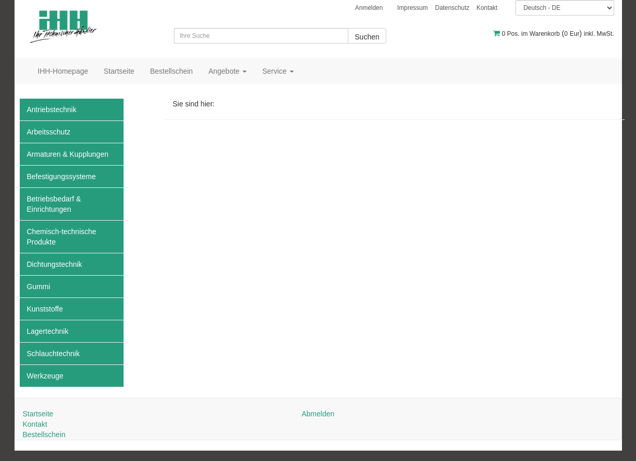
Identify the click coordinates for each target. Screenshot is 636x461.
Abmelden (318, 414)
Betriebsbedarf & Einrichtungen (54, 204)
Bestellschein (171, 71)
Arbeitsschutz (49, 132)
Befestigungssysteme (61, 176)
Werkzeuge (45, 376)
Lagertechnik (48, 331)
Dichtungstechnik (55, 264)
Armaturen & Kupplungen (68, 154)
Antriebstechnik (52, 109)
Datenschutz (452, 7)
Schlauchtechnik (53, 353)
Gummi (38, 286)
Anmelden (369, 7)
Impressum (412, 7)
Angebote (227, 71)
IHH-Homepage (63, 71)
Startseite (119, 71)
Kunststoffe (45, 309)
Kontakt (487, 7)
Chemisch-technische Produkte (62, 236)
